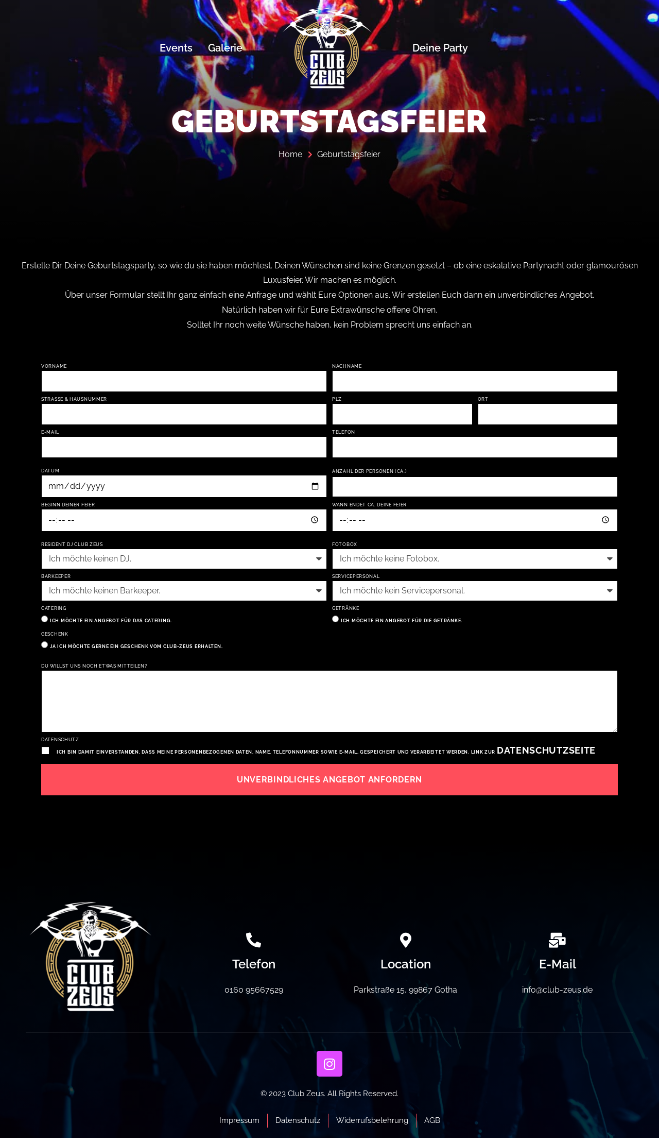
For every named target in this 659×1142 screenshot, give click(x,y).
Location (405, 967)
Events (176, 48)
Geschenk (54, 636)
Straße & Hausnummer (74, 399)
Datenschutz (60, 743)
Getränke (345, 610)
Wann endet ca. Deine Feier (369, 506)
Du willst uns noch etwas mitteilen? (94, 668)
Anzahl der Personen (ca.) (369, 472)
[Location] (405, 943)
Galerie (225, 48)
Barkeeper (56, 578)
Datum (50, 472)
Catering (53, 610)
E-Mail (50, 433)
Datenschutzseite (546, 753)
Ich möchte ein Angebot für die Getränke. (401, 622)
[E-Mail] (557, 943)
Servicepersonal (356, 578)
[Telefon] (253, 943)
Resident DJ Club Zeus (72, 546)
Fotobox (344, 546)
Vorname (54, 366)
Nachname (347, 366)
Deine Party (440, 48)
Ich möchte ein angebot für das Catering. (111, 622)
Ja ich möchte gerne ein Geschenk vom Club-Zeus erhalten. (136, 648)
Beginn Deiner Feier (68, 506)
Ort (483, 399)
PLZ (337, 399)
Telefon (343, 433)
